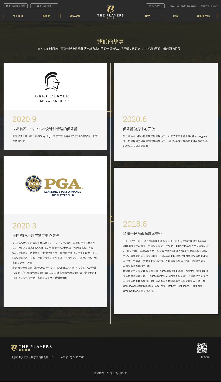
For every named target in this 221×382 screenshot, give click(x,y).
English (214, 6)
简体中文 (205, 6)
